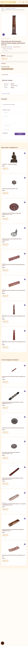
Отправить (20, 134)
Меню (3, 5)
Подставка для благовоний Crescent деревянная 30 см (13, 291)
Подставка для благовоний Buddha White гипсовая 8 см (11, 240)
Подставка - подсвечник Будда (9, 164)
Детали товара (14, 74)
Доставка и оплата (14, 93)
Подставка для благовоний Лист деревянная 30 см (13, 556)
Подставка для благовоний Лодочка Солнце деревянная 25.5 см (12, 479)
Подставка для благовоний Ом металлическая (13, 428)
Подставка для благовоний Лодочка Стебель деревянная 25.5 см (12, 403)
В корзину (11, 58)
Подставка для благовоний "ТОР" (10, 188)
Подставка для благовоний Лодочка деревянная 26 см (13, 377)
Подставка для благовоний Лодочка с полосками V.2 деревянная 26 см (14, 504)
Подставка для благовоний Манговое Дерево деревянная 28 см (13, 530)
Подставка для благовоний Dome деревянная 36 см (13, 317)
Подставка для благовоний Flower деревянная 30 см (14, 342)
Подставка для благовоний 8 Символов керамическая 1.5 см (11, 214)
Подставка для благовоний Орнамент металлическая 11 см (11, 453)
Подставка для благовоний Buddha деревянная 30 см (13, 265)
